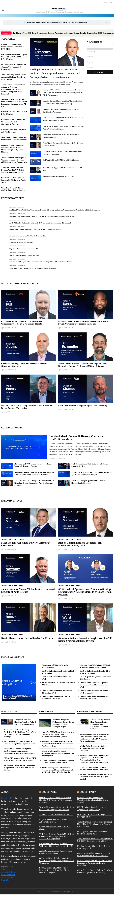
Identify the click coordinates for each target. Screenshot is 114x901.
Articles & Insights (8, 872)
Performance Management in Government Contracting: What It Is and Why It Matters (40, 262)
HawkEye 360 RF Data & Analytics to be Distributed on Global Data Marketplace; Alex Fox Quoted (58, 734)
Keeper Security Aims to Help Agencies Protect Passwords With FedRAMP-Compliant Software (100, 724)
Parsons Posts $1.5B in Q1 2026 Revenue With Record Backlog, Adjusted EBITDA (56, 845)
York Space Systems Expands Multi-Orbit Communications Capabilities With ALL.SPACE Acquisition (56, 836)
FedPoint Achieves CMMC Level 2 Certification (61, 160)
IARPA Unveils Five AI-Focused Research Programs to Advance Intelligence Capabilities (94, 863)
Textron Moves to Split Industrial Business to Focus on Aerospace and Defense (56, 808)
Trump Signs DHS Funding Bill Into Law (56, 814)
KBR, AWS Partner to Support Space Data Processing (82, 406)
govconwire (49, 792)
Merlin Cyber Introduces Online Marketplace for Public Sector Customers (93, 748)
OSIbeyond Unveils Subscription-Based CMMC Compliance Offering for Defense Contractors (56, 860)
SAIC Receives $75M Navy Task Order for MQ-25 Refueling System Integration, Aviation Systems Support (34, 483)
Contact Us (5, 880)
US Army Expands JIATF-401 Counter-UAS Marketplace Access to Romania (93, 854)
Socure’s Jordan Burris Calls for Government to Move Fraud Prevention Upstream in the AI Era (83, 322)
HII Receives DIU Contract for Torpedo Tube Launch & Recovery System (13, 67)
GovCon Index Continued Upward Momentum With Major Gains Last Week (94, 685)
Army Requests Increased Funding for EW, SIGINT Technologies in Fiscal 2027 (95, 840)
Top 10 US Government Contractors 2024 (24, 249)
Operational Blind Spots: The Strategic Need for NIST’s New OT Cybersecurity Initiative (56, 800)
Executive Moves (9, 539)
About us (4, 869)
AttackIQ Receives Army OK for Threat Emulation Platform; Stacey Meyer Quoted (96, 776)
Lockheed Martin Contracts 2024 (21, 242)
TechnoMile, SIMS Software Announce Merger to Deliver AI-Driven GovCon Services (19, 767)
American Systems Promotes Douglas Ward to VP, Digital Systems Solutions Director (12, 170)
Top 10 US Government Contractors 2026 (24, 255)
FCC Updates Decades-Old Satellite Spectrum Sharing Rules (92, 832)
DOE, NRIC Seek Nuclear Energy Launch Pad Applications (94, 815)
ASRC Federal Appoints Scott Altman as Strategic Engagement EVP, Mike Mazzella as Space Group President (13, 89)
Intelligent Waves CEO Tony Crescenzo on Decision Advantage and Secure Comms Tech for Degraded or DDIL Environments (55, 73)
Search (107, 23)
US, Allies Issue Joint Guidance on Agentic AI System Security (91, 808)
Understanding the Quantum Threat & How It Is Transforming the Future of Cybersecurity (42, 216)
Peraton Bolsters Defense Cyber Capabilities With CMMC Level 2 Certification (14, 57)
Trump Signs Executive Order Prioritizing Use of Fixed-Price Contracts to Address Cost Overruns (94, 824)
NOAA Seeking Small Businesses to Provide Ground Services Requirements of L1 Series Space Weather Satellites (58, 770)
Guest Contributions (8, 875)
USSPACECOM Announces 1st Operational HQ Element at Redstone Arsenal (92, 800)
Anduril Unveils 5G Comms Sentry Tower (58, 176)
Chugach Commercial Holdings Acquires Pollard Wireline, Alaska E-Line (25, 722)
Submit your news (7, 877)
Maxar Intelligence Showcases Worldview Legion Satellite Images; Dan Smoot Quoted (58, 753)
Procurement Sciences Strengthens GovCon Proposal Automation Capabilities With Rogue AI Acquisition (20, 751)
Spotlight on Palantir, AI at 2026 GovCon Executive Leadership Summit (35, 229)
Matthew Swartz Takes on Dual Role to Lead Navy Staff (93, 847)
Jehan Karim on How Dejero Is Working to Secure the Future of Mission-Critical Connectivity (14, 160)
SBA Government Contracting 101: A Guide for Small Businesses (32, 268)
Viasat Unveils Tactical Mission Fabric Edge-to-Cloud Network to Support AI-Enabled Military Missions (82, 364)
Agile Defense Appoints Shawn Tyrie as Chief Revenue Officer (55, 852)
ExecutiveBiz (6, 798)
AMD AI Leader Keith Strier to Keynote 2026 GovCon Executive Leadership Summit (40, 223)
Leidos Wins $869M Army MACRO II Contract (55, 828)
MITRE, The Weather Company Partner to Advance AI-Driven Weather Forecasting (27, 407)
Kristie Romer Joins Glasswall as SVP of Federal (27, 638)
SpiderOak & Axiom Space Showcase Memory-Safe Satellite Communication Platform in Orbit (57, 744)
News (21, 539)
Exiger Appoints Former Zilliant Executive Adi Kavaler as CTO (57, 820)
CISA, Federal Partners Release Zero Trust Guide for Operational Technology (94, 871)
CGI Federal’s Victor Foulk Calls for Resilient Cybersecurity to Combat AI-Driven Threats (22, 322)
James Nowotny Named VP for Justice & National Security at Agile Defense (13, 77)
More (78, 454)
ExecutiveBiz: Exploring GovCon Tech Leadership (27, 236)
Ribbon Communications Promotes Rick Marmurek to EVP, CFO (12, 46)
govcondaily (88, 792)
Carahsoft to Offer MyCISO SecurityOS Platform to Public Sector (13, 180)
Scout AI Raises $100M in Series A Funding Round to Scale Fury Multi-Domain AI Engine (54, 870)
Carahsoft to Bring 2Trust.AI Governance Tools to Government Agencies (13, 122)
